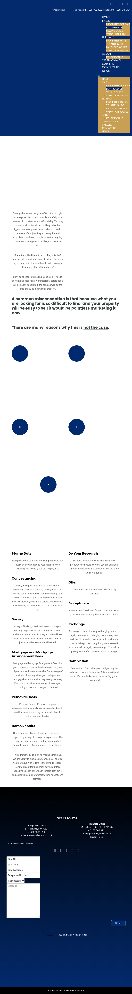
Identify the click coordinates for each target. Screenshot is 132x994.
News (106, 71)
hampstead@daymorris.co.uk (38, 835)
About (106, 54)
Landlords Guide (116, 47)
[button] (114, 75)
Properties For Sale (118, 24)
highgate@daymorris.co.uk (98, 833)
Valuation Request (118, 34)
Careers (108, 64)
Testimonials (111, 60)
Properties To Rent (118, 40)
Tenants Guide (115, 43)
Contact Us (111, 67)
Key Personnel (115, 57)
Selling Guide (114, 30)
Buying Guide (114, 27)
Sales (106, 21)
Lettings (108, 37)
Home (106, 17)
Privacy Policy (97, 836)
